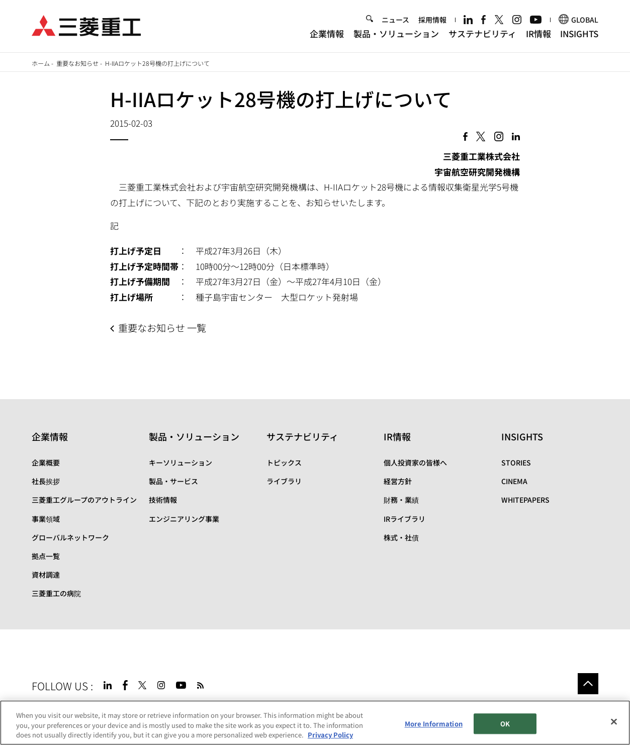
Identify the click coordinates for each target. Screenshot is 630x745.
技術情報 (163, 500)
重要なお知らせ (77, 63)
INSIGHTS (579, 34)
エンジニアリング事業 (184, 519)
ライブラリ (284, 481)
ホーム (41, 63)
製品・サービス (173, 481)
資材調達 (46, 575)
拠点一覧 (46, 556)
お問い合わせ (235, 708)
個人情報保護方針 (179, 708)
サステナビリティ (482, 34)
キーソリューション (180, 462)
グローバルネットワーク (70, 537)
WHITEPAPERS (525, 500)
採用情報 (432, 21)
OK (505, 733)
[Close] (614, 731)
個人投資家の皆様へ (415, 462)
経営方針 (398, 481)
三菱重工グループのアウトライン (84, 500)
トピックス (284, 462)
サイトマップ (53, 708)
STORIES (516, 462)
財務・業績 (401, 500)
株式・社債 (401, 537)
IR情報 (538, 34)
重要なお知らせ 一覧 (162, 328)
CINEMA (514, 481)
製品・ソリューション (396, 34)
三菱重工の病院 (56, 593)
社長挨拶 (46, 481)
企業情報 (327, 34)
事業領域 (46, 519)
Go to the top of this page (588, 683)
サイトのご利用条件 (112, 708)
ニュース (395, 21)
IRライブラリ (404, 519)
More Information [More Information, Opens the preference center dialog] (434, 733)
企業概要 (46, 462)
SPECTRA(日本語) (301, 708)
